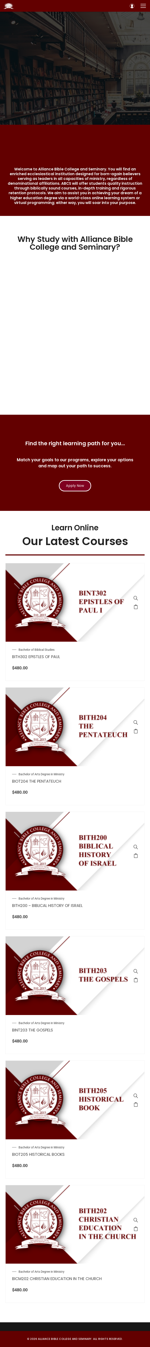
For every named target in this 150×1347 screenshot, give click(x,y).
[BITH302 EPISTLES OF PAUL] (136, 598)
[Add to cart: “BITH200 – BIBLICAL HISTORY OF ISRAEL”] (136, 855)
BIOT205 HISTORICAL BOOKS (38, 1154)
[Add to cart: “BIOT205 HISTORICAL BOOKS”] (136, 1104)
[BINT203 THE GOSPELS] (136, 971)
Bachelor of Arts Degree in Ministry (41, 774)
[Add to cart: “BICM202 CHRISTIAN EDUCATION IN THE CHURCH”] (136, 1229)
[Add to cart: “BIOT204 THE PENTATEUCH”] (136, 731)
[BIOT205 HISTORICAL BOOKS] (136, 1096)
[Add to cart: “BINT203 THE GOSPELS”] (136, 980)
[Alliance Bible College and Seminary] (8, 5)
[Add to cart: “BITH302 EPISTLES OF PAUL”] (136, 607)
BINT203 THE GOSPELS (32, 1030)
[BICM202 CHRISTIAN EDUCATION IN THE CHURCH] (136, 1220)
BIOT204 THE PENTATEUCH (36, 781)
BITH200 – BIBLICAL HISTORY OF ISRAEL (47, 905)
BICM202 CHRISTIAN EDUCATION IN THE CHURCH (57, 1278)
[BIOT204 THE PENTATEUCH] (136, 722)
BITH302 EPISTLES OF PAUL (36, 656)
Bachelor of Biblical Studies (37, 649)
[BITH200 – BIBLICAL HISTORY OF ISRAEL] (136, 847)
